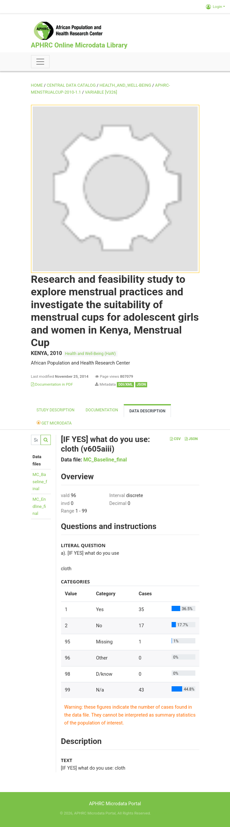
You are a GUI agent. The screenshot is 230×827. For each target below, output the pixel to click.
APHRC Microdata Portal (115, 804)
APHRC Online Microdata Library (79, 45)
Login (214, 6)
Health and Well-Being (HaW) (90, 353)
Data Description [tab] (147, 411)
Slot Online (161, 813)
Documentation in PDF (52, 384)
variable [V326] (101, 92)
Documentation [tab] (101, 410)
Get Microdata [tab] (54, 423)
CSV (175, 439)
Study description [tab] (56, 410)
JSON (191, 439)
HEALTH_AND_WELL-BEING (125, 85)
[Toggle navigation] (40, 61)
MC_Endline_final (39, 506)
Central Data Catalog (71, 85)
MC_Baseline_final (40, 481)
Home (37, 85)
